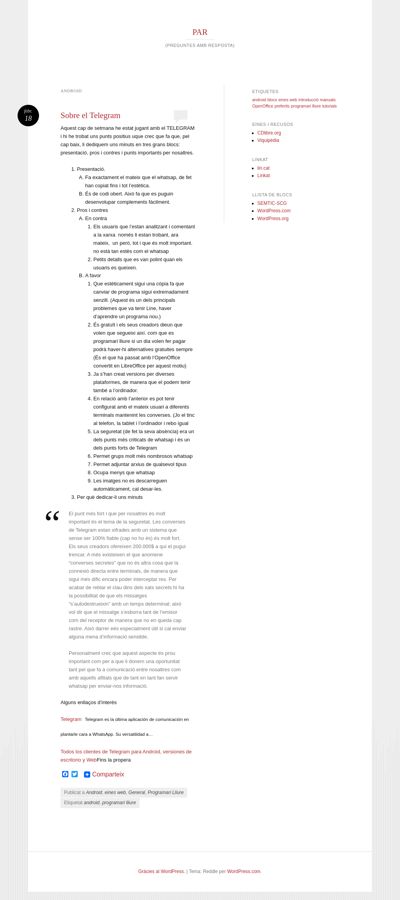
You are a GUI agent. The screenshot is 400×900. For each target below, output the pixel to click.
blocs (272, 99)
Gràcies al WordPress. (161, 871)
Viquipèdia (268, 140)
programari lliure (119, 802)
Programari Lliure (166, 792)
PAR (200, 32)
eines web (115, 792)
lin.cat (263, 168)
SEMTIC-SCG (272, 203)
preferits (282, 106)
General (137, 792)
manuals (328, 99)
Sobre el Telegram (90, 115)
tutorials (329, 106)
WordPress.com (274, 210)
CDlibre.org (269, 133)
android (92, 802)
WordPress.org (273, 218)
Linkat (263, 175)
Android (94, 792)
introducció (308, 99)
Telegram (71, 719)
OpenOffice (262, 106)
